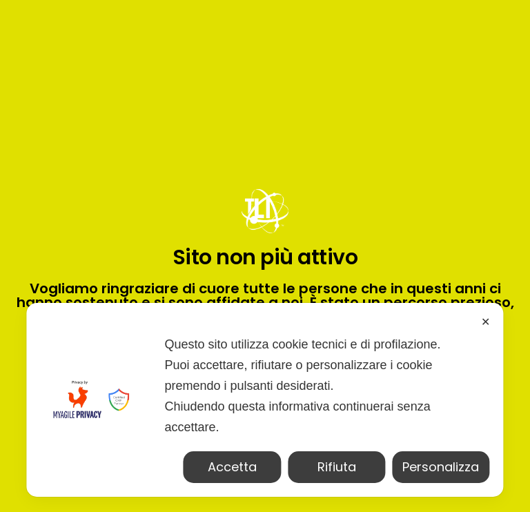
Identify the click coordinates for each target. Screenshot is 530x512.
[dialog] (264, 400)
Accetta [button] (232, 466)
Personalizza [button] (440, 466)
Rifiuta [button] (336, 466)
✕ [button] (485, 322)
